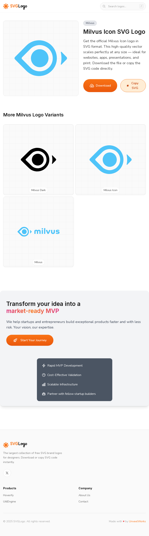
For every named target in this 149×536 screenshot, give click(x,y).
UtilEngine (9, 501)
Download (100, 85)
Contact (83, 501)
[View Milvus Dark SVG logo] (38, 159)
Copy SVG (132, 85)
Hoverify (8, 495)
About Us (84, 495)
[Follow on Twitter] (7, 473)
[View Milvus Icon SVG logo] (110, 159)
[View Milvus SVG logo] (38, 232)
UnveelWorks (137, 521)
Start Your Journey (30, 340)
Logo (15, 445)
